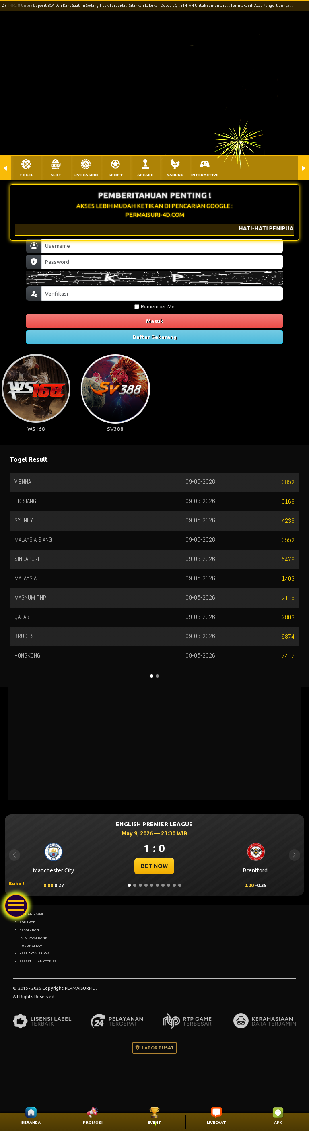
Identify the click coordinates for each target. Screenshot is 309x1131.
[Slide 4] (146, 885)
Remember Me (154, 306)
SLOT (56, 175)
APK (278, 1122)
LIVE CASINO (86, 175)
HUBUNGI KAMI (31, 945)
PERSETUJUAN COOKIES (37, 961)
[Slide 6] (157, 885)
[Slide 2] (134, 885)
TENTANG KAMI (31, 913)
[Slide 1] (129, 885)
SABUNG (175, 175)
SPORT (115, 175)
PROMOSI (93, 1122)
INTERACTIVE (204, 175)
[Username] (162, 246)
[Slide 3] (140, 885)
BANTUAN (27, 921)
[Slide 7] (163, 885)
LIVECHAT (216, 1122)
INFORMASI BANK (33, 937)
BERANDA (31, 1122)
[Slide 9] (174, 885)
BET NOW (154, 866)
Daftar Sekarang (154, 337)
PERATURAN (29, 929)
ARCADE (145, 175)
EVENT (154, 1122)
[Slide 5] (151, 885)
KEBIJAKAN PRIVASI (35, 953)
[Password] (162, 262)
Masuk (154, 321)
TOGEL (26, 175)
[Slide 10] (179, 885)
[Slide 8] (168, 885)
